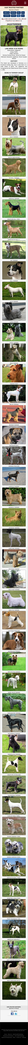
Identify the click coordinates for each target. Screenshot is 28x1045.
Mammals (13, 12)
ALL (3, 18)
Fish (23, 12)
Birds (18, 12)
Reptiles (13, 15)
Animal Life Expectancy (6, 1037)
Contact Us (18, 1037)
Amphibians (7, 15)
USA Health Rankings (19, 1035)
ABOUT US (6, 12)
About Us (10, 1034)
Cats (23, 15)
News (14, 1037)
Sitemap (24, 1037)
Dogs (18, 15)
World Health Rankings (18, 1034)
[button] (2, 36)
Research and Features (8, 1035)
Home (5, 1034)
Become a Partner (14, 10)
